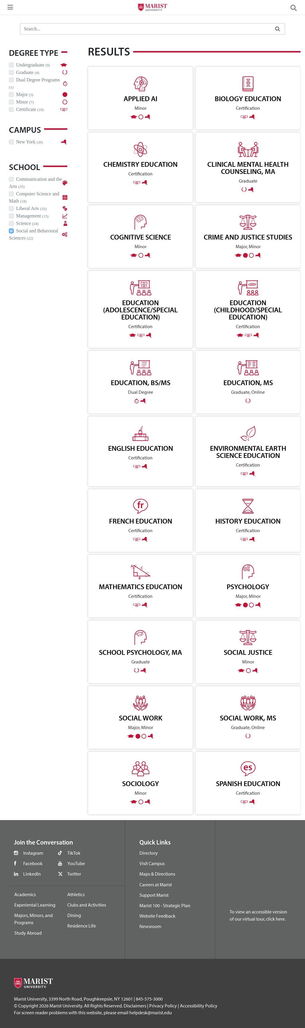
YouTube (76, 863)
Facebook (33, 863)
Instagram (33, 853)
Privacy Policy (163, 1006)
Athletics (76, 894)
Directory (148, 853)
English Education (140, 448)
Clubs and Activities (86, 905)
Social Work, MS (248, 717)
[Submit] (277, 29)
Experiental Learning (34, 905)
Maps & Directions (157, 874)
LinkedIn (32, 874)
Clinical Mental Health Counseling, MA (248, 168)
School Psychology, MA (140, 652)
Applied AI (140, 98)
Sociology (140, 783)
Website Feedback (157, 916)
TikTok (73, 853)
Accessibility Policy (198, 1006)
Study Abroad (28, 933)
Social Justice (248, 652)
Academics (25, 894)
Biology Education (248, 98)
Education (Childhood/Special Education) (248, 309)
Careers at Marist (155, 884)
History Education (248, 520)
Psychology (248, 586)
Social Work (140, 717)
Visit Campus (152, 863)
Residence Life (81, 926)
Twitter (74, 874)
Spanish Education (248, 783)
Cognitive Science (140, 236)
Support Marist (154, 895)
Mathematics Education (140, 586)
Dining (74, 915)
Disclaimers (135, 1006)
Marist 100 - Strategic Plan (164, 905)
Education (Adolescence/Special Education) (140, 309)
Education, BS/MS (140, 382)
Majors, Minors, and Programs (33, 918)
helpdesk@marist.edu (150, 1012)
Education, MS (248, 382)
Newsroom (150, 926)
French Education (140, 520)
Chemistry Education (140, 164)
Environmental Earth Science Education (248, 452)
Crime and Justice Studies (248, 236)
